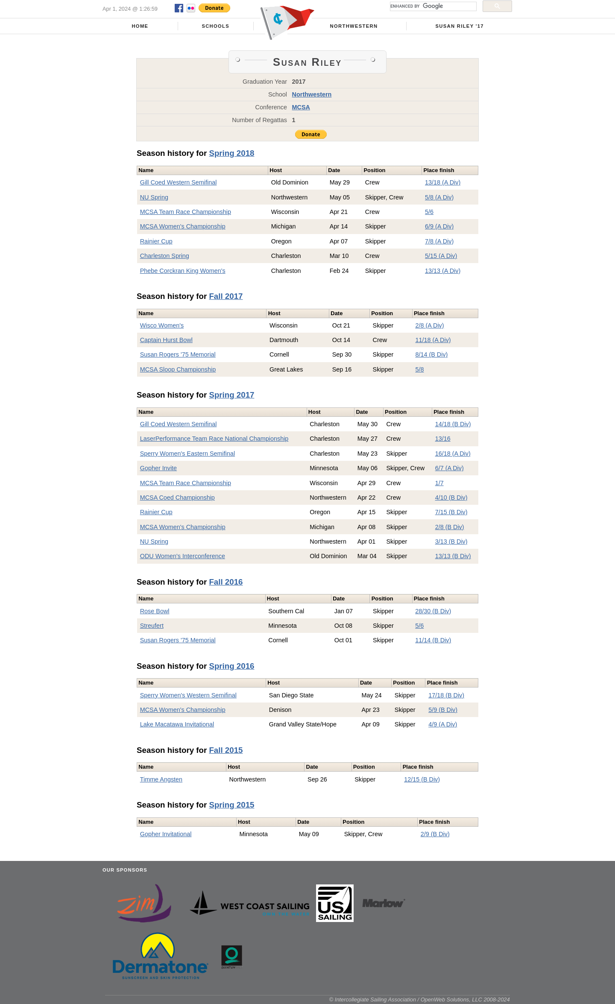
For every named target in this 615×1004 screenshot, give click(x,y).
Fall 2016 (226, 581)
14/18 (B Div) (453, 424)
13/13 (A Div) (442, 270)
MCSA (301, 107)
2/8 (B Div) (449, 527)
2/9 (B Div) (435, 834)
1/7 (439, 483)
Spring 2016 (231, 666)
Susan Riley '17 (459, 26)
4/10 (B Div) (451, 497)
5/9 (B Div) (442, 709)
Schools (215, 26)
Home (140, 26)
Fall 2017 (226, 296)
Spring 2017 (231, 394)
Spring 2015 (231, 804)
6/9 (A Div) (439, 226)
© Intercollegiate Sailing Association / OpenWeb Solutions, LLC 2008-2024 (419, 999)
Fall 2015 (226, 750)
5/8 (419, 369)
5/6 (429, 211)
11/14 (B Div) (433, 640)
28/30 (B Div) (433, 611)
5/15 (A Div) (441, 255)
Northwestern (354, 26)
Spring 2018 (231, 153)
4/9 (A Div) (442, 724)
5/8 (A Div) (439, 197)
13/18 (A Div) (442, 182)
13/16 (443, 438)
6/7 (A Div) (449, 468)
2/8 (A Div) (429, 325)
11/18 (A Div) (433, 340)
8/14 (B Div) (431, 354)
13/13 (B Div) (453, 556)
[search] (432, 6)
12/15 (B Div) (422, 779)
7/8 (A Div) (439, 241)
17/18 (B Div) (446, 695)
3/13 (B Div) (451, 541)
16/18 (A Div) (453, 453)
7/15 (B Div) (451, 512)
